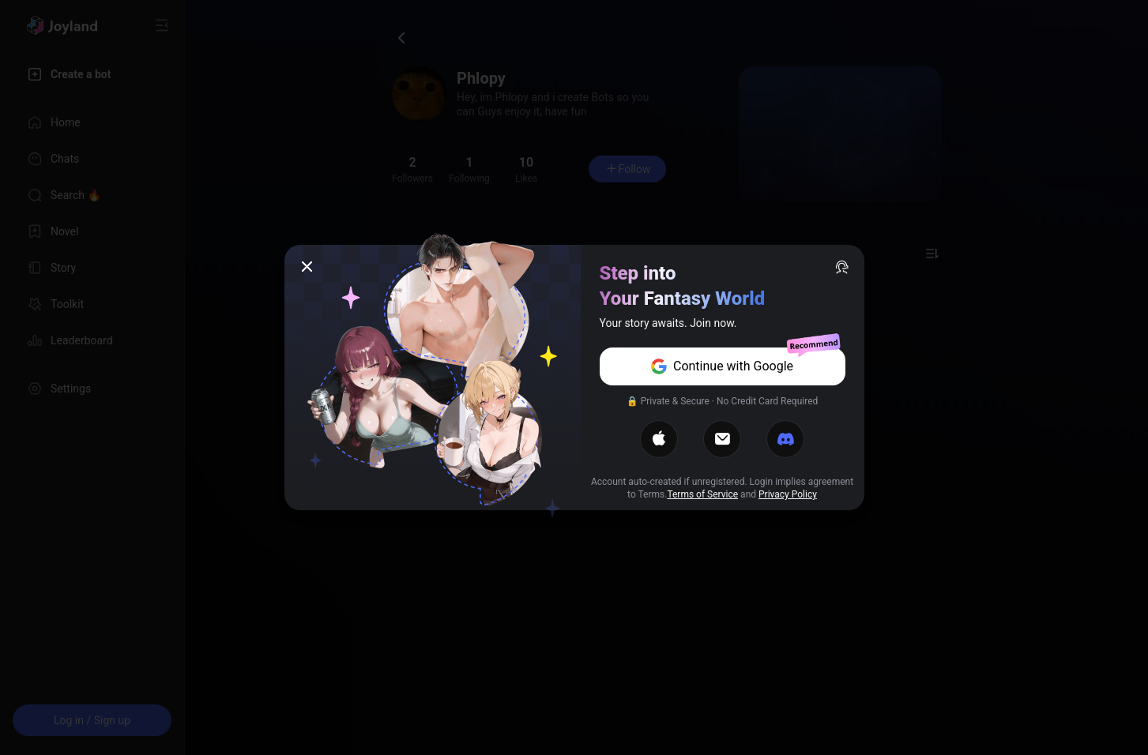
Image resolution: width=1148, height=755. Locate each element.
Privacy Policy (787, 494)
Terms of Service (702, 494)
